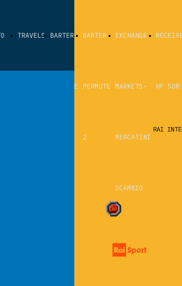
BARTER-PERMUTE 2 (96, 86)
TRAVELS (31, 35)
